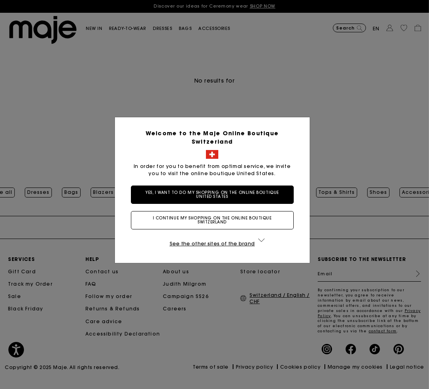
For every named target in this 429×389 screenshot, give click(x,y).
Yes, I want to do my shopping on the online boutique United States (214, 194)
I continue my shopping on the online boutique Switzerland (214, 220)
